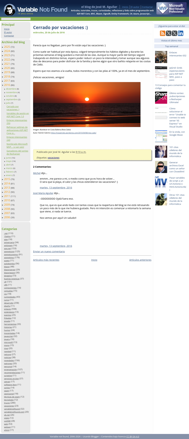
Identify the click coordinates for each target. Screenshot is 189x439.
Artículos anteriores (140, 259)
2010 (7, 200)
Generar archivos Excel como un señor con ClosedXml (177, 167)
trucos (7, 403)
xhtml (6, 430)
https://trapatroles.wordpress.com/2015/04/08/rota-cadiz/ (73, 133)
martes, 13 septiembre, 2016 (56, 187)
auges (6, 260)
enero (9, 175)
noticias (7, 357)
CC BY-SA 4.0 (132, 436)
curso (6, 300)
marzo (9, 168)
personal (8, 366)
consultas (8, 291)
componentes (10, 288)
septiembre (12, 99)
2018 (7, 76)
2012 (7, 192)
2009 (7, 204)
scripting (8, 375)
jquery (7, 339)
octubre (10, 95)
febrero (10, 171)
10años (7, 236)
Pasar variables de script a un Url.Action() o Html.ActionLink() (177, 183)
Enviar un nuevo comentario (49, 251)
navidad (7, 351)
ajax (6, 239)
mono (6, 345)
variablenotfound (12, 409)
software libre (10, 384)
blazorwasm (9, 272)
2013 (7, 187)
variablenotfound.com (14, 412)
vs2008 (7, 421)
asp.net (7, 248)
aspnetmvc (9, 257)
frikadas (7, 318)
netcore (7, 354)
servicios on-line (11, 378)
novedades (9, 360)
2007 (7, 213)
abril (8, 164)
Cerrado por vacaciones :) (13, 108)
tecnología (8, 399)
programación (10, 369)
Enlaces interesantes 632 (177, 54)
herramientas (10, 324)
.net (6, 233)
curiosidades (10, 297)
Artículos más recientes (46, 259)
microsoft (8, 342)
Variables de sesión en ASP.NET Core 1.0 (18, 115)
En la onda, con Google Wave (177, 133)
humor (7, 330)
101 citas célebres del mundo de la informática (175, 152)
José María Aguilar (43, 193)
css (5, 294)
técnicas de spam (12, 396)
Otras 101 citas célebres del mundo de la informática (176, 199)
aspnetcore (9, 251)
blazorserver (9, 269)
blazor (7, 266)
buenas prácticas (11, 278)
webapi (7, 427)
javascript (8, 336)
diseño (7, 306)
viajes (6, 418)
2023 (7, 55)
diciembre (11, 88)
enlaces (7, 309)
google (7, 321)
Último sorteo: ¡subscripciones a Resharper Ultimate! (177, 98)
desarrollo (8, 303)
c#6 (5, 284)
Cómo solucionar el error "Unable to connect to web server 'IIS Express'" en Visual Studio (177, 117)
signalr (7, 381)
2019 (7, 72)
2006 (7, 217)
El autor (135, 7)
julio (8, 102)
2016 (7, 85)
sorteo (7, 387)
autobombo (9, 263)
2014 (7, 183)
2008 (7, 209)
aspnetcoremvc (11, 254)
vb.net (7, 415)
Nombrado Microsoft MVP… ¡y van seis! (17, 145)
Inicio (125, 7)
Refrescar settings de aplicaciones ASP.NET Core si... (17, 130)
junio (9, 157)
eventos (7, 315)
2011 (7, 196)
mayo (9, 161)
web (6, 424)
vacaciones (9, 406)
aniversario (9, 242)
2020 (7, 68)
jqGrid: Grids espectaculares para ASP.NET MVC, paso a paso (176, 73)
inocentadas (9, 333)
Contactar (147, 7)
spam (6, 390)
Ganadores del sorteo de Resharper (17, 152)
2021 (7, 64)
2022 (7, 59)
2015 (7, 179)
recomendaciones (12, 372)
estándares (9, 312)
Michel (36, 173)
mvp (6, 348)
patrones (8, 363)
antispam (8, 245)
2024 (7, 51)
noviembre (11, 92)
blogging (8, 275)
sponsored (9, 393)
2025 (7, 47)
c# (5, 281)
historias (8, 327)
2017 (7, 81)
